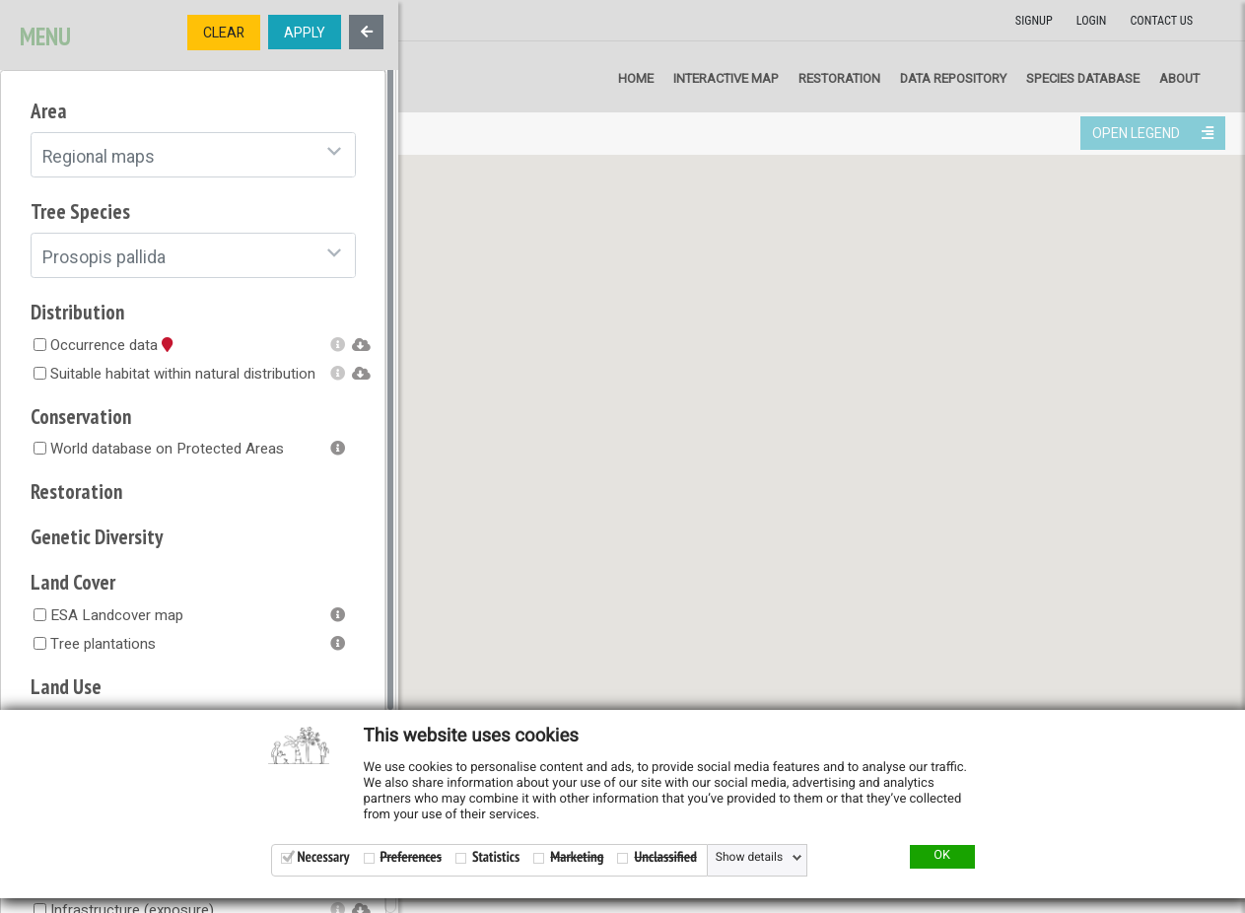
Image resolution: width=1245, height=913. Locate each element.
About (1179, 78)
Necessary (324, 857)
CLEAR (223, 33)
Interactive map (726, 78)
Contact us (1161, 21)
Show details (749, 858)
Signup (1034, 21)
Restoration (839, 78)
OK (942, 856)
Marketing (576, 857)
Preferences (411, 857)
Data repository (953, 78)
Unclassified (665, 857)
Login (1091, 21)
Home (636, 78)
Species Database (1083, 78)
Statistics (495, 857)
